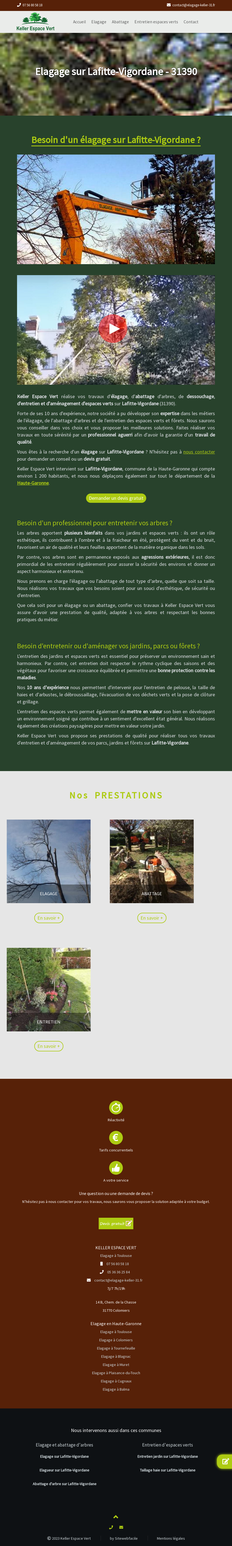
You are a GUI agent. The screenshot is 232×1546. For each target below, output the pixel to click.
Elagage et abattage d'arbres (64, 1445)
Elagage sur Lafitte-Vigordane (64, 1456)
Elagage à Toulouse (116, 1255)
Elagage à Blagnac (116, 1356)
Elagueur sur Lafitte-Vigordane (64, 1470)
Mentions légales (171, 1538)
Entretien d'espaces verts (167, 1445)
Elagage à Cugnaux (116, 1381)
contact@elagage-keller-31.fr (193, 5)
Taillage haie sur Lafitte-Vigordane (167, 1470)
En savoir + (15, 918)
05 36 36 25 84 (118, 1272)
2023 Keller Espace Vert (69, 1538)
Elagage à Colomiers (116, 1339)
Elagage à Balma (116, 1389)
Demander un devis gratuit (116, 498)
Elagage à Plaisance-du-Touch (116, 1372)
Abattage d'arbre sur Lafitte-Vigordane (64, 1483)
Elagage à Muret (116, 1364)
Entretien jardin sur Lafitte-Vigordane (167, 1456)
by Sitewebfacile (124, 1538)
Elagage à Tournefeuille (116, 1348)
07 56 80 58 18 (32, 5)
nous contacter (199, 452)
